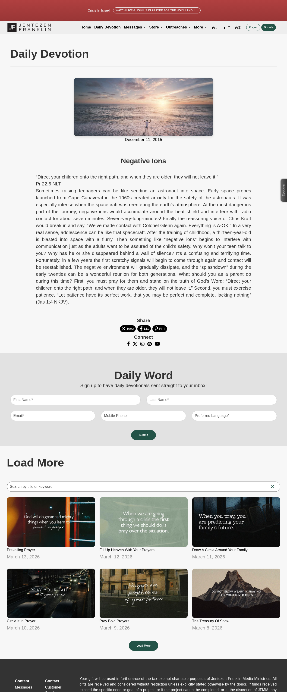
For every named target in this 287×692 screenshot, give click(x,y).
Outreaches (178, 27)
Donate (268, 27)
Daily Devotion (107, 27)
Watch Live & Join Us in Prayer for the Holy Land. (157, 10)
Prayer (253, 27)
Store (156, 27)
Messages (135, 27)
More (200, 27)
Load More (143, 645)
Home (86, 27)
